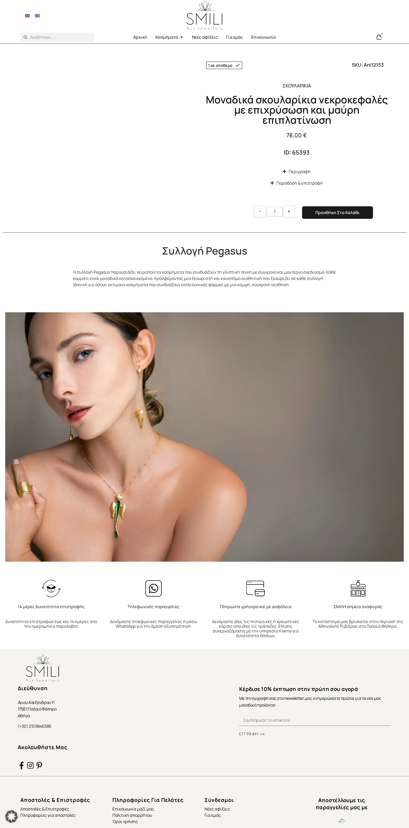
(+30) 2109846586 (34, 726)
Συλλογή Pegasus (204, 251)
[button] (11, 816)
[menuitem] (27, 15)
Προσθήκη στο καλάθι (337, 212)
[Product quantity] (274, 211)
